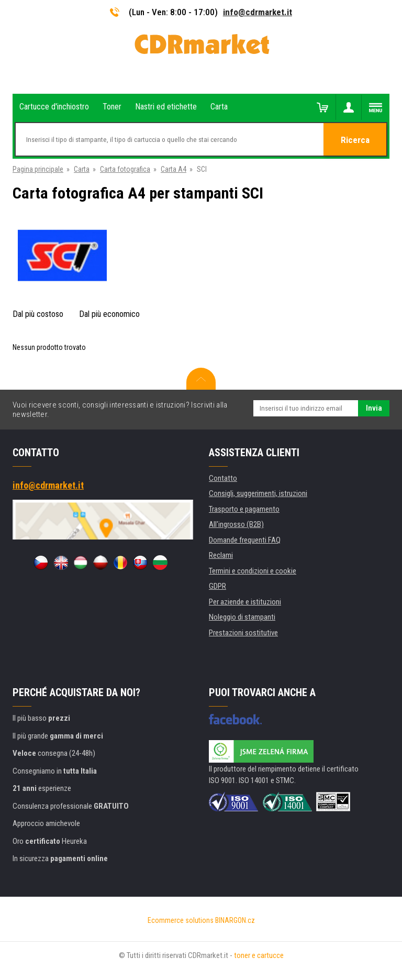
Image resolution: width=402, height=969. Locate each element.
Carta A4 (173, 169)
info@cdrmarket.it (257, 12)
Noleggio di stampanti (242, 617)
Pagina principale (38, 169)
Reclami (221, 555)
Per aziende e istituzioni (245, 602)
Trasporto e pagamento (244, 509)
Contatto (223, 478)
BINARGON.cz (235, 920)
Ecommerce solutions (181, 920)
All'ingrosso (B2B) (236, 524)
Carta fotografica (125, 169)
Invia (374, 408)
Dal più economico (109, 314)
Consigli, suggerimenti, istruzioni (258, 493)
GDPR (217, 586)
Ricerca (355, 140)
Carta (82, 169)
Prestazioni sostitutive (243, 632)
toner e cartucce (259, 955)
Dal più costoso (38, 314)
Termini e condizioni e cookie (252, 571)
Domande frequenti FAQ (245, 540)
